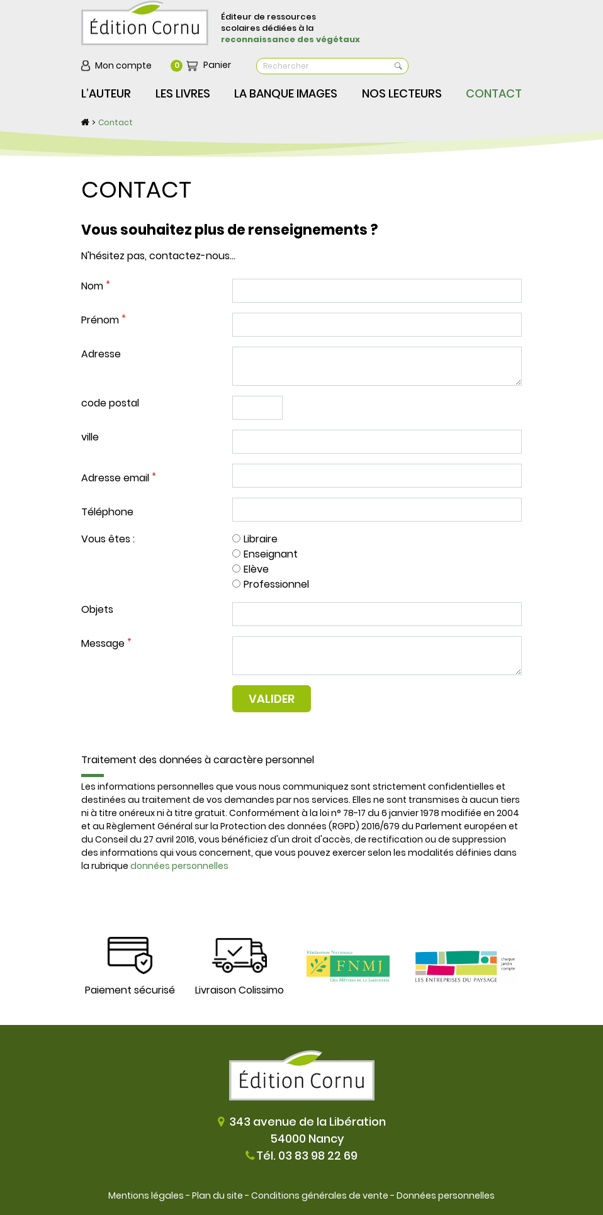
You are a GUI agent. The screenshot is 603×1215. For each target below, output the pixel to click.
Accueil (85, 122)
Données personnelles (446, 1195)
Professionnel (276, 584)
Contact (115, 122)
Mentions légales (146, 1195)
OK (398, 66)
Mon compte (123, 65)
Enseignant (271, 554)
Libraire (261, 539)
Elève (256, 569)
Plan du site (217, 1195)
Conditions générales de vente (319, 1195)
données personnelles (179, 865)
